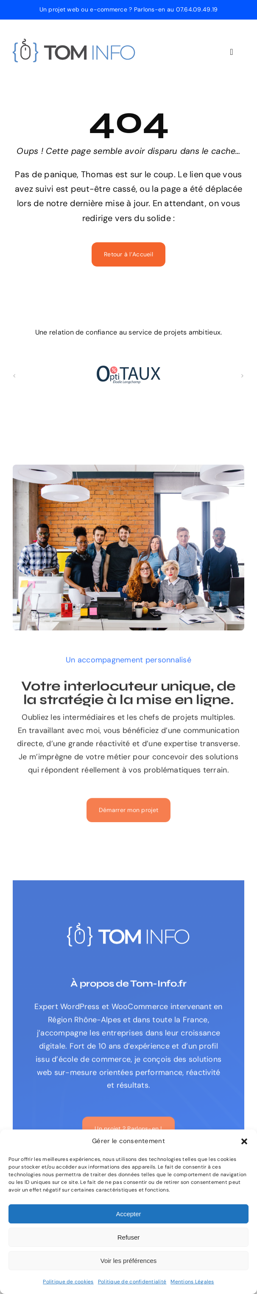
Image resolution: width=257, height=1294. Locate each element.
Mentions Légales (192, 1281)
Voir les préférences (129, 1260)
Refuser (128, 1237)
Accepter (128, 1213)
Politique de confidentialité (132, 1281)
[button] (244, 1141)
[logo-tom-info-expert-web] (74, 42)
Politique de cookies (68, 1281)
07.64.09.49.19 (197, 9)
